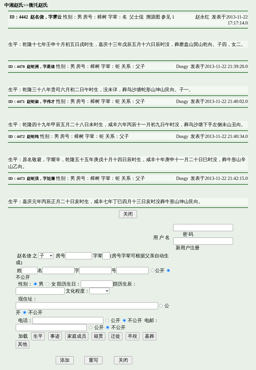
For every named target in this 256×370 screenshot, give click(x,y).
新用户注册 (188, 247)
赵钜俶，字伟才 (41, 101)
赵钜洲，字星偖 (41, 66)
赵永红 (202, 16)
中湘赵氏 (13, 5)
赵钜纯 (33, 136)
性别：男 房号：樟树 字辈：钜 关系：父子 (100, 66)
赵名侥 (24, 255)
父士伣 (136, 16)
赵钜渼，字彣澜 (41, 178)
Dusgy (182, 66)
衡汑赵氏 (38, 5)
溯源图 (153, 16)
